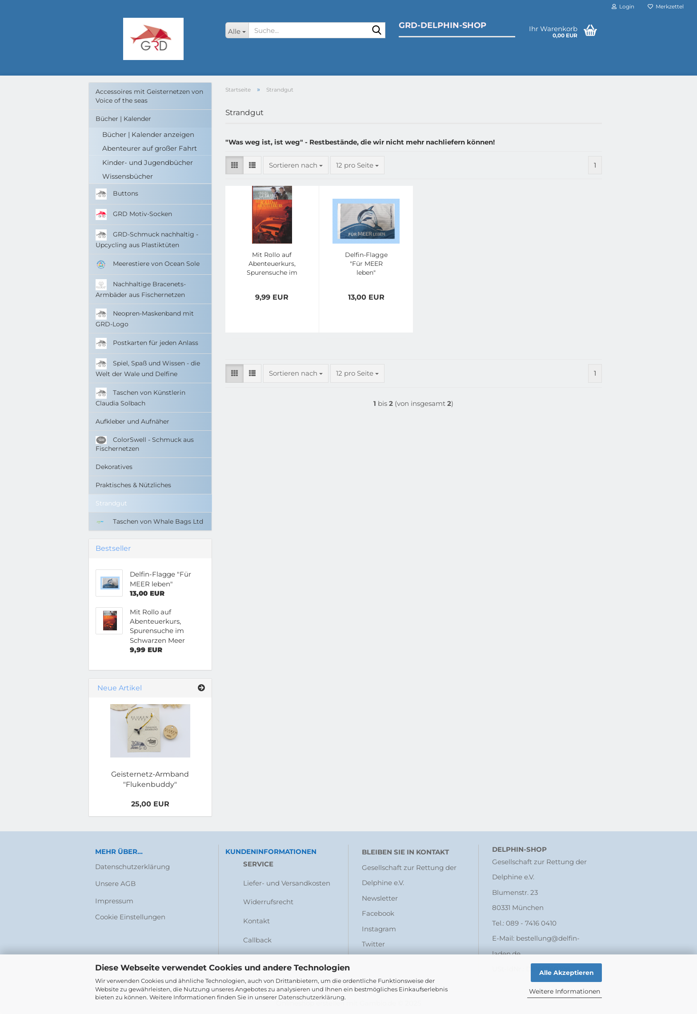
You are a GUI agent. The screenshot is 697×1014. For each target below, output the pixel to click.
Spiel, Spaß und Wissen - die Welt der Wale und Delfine (148, 368)
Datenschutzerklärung (311, 997)
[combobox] (295, 165)
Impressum (114, 901)
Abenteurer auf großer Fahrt (149, 148)
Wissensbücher (127, 176)
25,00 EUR (150, 804)
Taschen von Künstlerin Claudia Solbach (140, 397)
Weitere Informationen (564, 991)
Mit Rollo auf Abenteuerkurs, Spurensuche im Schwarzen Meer (271, 264)
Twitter (373, 944)
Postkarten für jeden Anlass (147, 343)
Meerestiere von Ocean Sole (148, 264)
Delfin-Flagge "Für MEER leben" (366, 264)
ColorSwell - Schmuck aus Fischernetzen (145, 444)
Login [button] (623, 6)
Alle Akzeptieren (566, 973)
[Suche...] (237, 30)
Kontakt (256, 921)
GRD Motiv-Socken (134, 214)
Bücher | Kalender (123, 119)
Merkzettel (666, 6)
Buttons (117, 194)
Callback (257, 940)
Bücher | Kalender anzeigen (148, 134)
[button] (234, 165)
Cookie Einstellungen (130, 917)
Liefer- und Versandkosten (286, 883)
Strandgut (111, 503)
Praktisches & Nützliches (133, 485)
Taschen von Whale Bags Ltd (149, 521)
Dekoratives (114, 467)
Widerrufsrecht (268, 902)
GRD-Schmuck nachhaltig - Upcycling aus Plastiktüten (147, 239)
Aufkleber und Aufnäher (132, 421)
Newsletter (380, 898)
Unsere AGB (115, 883)
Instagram (379, 929)
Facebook (378, 913)
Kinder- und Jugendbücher (147, 162)
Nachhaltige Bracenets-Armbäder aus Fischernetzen (141, 289)
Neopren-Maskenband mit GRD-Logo (145, 318)
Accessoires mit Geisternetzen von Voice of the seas (149, 96)
